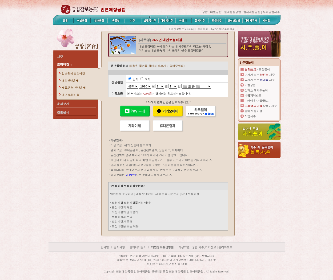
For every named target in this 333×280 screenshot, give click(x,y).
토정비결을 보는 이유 (125, 226)
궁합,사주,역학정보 (204, 247)
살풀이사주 (261, 105)
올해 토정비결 (253, 111)
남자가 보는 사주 (260, 80)
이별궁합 (250, 85)
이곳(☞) (130, 175)
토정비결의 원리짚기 (125, 212)
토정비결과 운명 (122, 221)
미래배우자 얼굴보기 (258, 100)
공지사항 (120, 247)
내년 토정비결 (70, 94)
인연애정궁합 (113, 9)
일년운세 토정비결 (73, 73)
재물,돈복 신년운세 (74, 87)
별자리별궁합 (251, 12)
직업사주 (250, 116)
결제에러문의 (137, 247)
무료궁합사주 (271, 12)
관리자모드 (225, 247)
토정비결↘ (64, 64)
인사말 (104, 247)
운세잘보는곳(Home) (183, 28)
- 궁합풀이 (257, 69)
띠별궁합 (215, 12)
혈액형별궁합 (232, 12)
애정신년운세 (70, 80)
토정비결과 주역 (122, 216)
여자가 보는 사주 (260, 74)
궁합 (205, 12)
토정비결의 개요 (122, 207)
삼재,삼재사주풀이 (256, 90)
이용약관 (184, 247)
